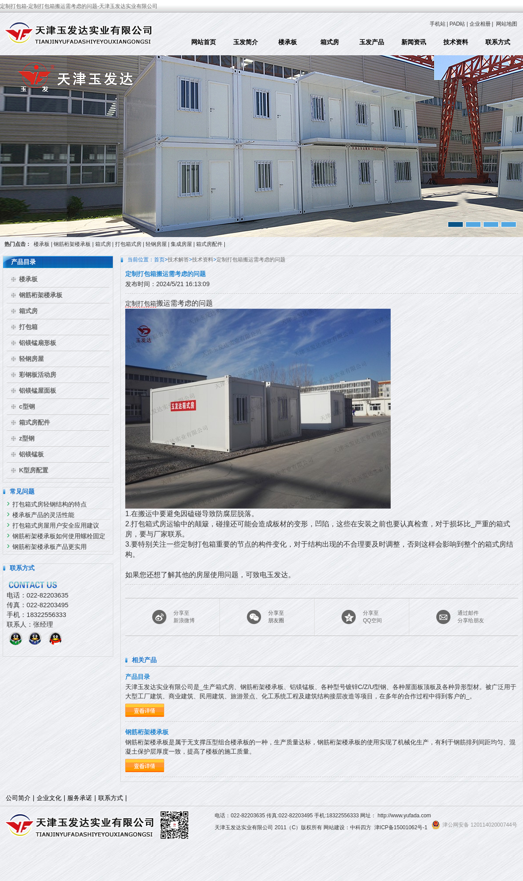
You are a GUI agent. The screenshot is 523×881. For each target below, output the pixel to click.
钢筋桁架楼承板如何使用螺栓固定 (58, 536)
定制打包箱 (140, 303)
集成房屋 (181, 244)
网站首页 (203, 42)
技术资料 (455, 42)
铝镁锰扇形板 (37, 342)
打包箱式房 (128, 244)
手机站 (438, 24)
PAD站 (457, 24)
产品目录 (137, 676)
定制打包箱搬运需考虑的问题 (250, 260)
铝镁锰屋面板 (37, 390)
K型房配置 (33, 470)
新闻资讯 (413, 42)
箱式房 (329, 42)
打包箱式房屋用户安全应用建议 (55, 525)
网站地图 (506, 24)
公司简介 (18, 797)
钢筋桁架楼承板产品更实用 (49, 546)
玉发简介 (245, 42)
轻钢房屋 (156, 244)
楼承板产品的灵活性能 (43, 514)
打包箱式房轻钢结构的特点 (49, 504)
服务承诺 (79, 797)
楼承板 (287, 42)
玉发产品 (371, 42)
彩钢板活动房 (37, 374)
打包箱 (28, 326)
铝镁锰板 (31, 454)
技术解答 (178, 260)
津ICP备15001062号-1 (400, 827)
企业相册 (480, 24)
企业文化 (49, 797)
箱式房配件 (209, 244)
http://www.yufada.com (404, 815)
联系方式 (497, 42)
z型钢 (27, 438)
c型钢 (27, 406)
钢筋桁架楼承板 (72, 244)
